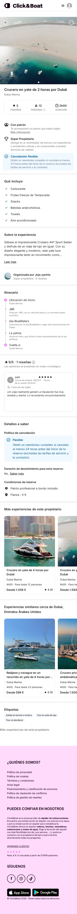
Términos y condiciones (20, 780)
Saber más (17, 473)
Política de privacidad (19, 772)
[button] (38, 82)
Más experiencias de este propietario (24, 729)
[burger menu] (63, 5)
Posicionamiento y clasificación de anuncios (32, 788)
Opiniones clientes (18, 846)
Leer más (10, 262)
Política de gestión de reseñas (24, 797)
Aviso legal (13, 784)
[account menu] (69, 5)
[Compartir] (71, 22)
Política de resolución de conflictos (27, 793)
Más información (20, 132)
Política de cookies (18, 776)
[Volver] (5, 22)
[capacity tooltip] (44, 109)
